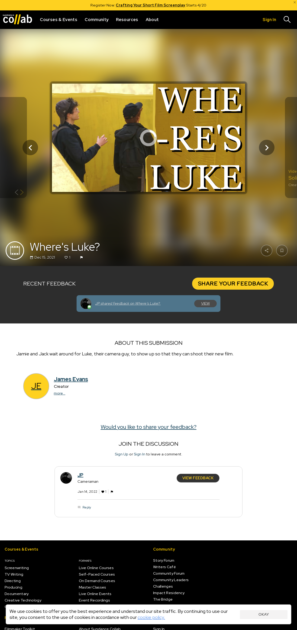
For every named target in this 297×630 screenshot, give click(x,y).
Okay (263, 614)
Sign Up (122, 454)
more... (59, 393)
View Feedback (198, 477)
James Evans (71, 379)
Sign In (139, 454)
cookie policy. (151, 617)
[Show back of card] (19, 193)
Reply (87, 507)
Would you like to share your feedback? (149, 426)
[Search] (287, 19)
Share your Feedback (233, 283)
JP (80, 475)
